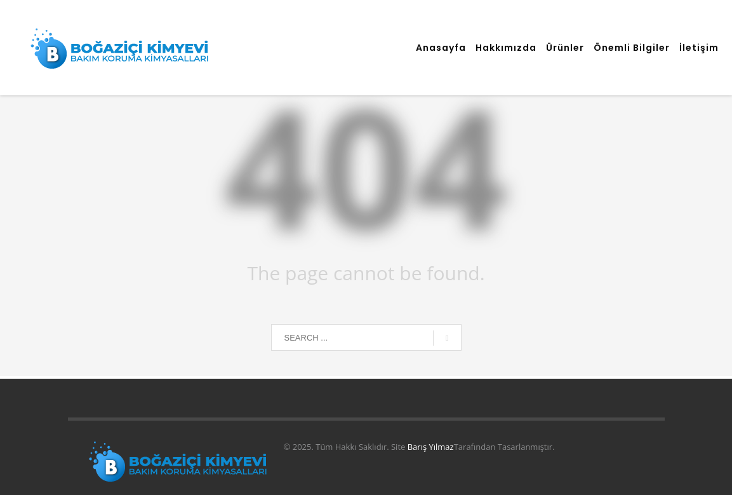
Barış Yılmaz (431, 446)
